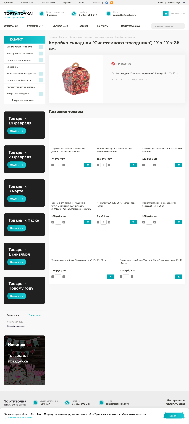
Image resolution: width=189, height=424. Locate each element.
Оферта (67, 2)
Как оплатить (48, 2)
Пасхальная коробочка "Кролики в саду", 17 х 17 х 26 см (78, 260)
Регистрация (174, 2)
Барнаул (52, 15)
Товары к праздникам (20, 100)
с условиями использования (18, 417)
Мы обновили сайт (16, 326)
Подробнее (16, 131)
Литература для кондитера (21, 87)
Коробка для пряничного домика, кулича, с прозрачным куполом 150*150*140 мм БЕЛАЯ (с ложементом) (71, 206)
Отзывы (96, 2)
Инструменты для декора (25, 53)
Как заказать (27, 2)
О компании (11, 26)
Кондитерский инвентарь (25, 80)
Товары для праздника (25, 94)
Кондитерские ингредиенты (25, 74)
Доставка (8, 2)
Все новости (35, 315)
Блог (81, 2)
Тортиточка (15, 401)
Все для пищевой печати (25, 47)
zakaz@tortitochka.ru (124, 15)
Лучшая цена (60, 26)
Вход (160, 2)
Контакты (102, 26)
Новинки (83, 26)
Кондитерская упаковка (25, 60)
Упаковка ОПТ (35, 26)
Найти (182, 26)
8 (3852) (87, 15)
